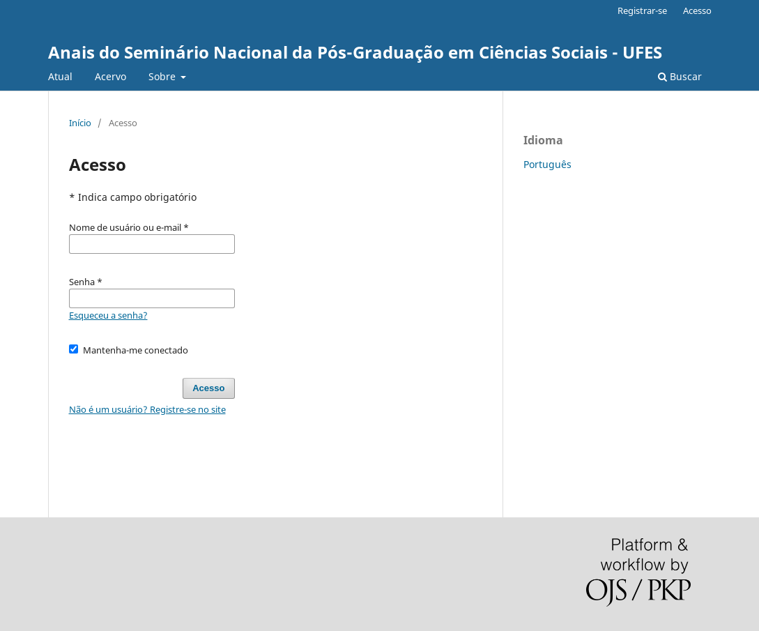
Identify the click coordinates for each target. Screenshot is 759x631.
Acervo (110, 76)
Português (547, 164)
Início (80, 122)
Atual (60, 76)
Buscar (680, 76)
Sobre (163, 76)
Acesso (697, 10)
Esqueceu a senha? (108, 315)
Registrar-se (642, 10)
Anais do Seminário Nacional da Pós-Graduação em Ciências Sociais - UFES (355, 51)
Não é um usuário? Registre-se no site (147, 409)
